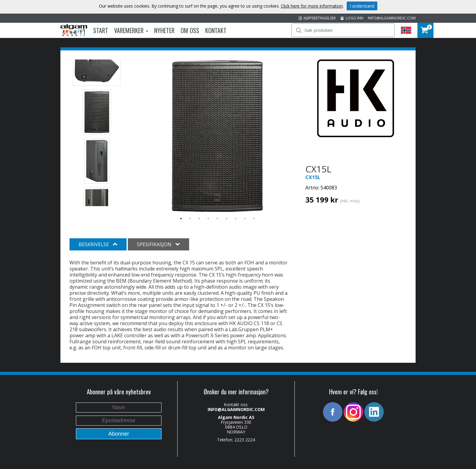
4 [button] (208, 219)
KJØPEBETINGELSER (317, 18)
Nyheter (164, 30)
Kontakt (215, 30)
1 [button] (181, 219)
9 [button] (254, 219)
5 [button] (217, 219)
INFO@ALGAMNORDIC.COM (392, 18)
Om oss (190, 30)
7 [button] (236, 219)
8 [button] (245, 219)
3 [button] (199, 219)
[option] (217, 135)
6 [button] (226, 219)
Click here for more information (312, 6)
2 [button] (190, 219)
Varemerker (131, 30)
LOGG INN (351, 18)
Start (100, 30)
